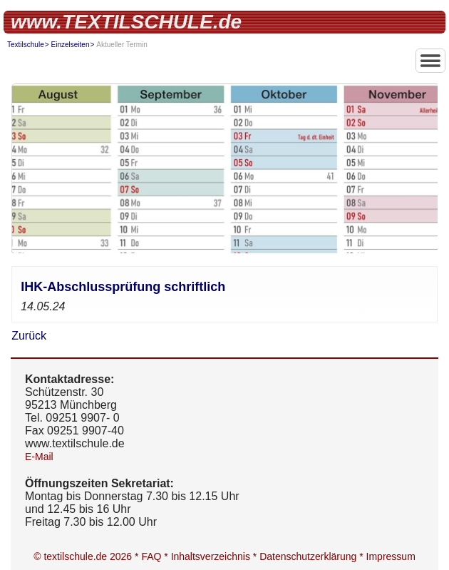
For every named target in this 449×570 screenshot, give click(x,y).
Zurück (28, 336)
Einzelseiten (70, 45)
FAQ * (155, 556)
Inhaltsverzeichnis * (215, 556)
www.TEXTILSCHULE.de (126, 22)
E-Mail (39, 456)
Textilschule (25, 45)
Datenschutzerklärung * (312, 556)
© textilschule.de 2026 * (87, 556)
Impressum (391, 556)
